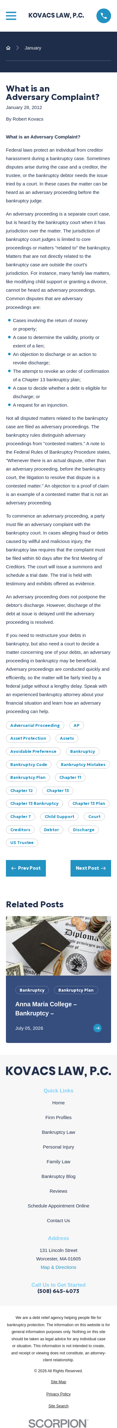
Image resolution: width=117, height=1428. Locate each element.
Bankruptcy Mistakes (83, 764)
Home (58, 1102)
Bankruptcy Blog (58, 1176)
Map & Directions (58, 1267)
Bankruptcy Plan (28, 777)
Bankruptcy (82, 751)
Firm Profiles (58, 1117)
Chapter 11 (70, 777)
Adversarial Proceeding (35, 725)
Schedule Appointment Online (59, 1205)
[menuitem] (58, 1382)
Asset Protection (28, 738)
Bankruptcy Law (58, 1132)
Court (94, 816)
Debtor (51, 829)
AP (77, 725)
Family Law (59, 1161)
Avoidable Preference (33, 751)
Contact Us (58, 1220)
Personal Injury (58, 1146)
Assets (67, 738)
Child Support (59, 816)
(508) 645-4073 (58, 1291)
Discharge (84, 829)
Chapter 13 (57, 790)
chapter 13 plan (88, 803)
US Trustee (22, 842)
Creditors (20, 829)
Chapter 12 (21, 790)
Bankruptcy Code (28, 764)
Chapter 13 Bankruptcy (34, 803)
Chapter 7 (20, 816)
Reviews (58, 1191)
